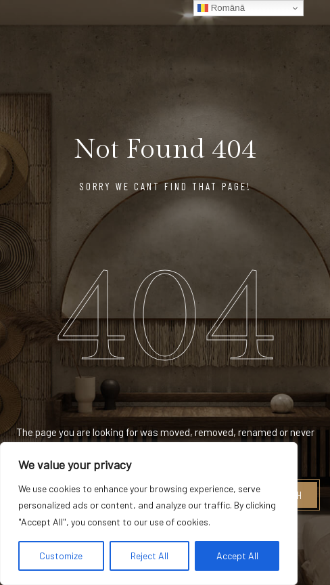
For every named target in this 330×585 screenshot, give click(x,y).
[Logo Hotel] (252, 29)
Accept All (237, 555)
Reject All (149, 555)
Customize (60, 555)
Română (221, 8)
